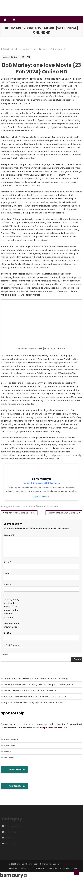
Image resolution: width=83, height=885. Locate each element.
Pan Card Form (14, 773)
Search (4, 658)
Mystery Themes (67, 867)
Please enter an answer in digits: (11, 629)
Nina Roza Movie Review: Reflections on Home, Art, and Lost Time (35, 700)
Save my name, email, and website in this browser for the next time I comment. (11, 612)
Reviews (8, 755)
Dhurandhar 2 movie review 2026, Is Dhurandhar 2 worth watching (36, 682)
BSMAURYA (8, 49)
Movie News (9, 749)
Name (7, 565)
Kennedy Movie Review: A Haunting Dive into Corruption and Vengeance (38, 688)
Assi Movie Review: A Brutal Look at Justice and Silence (30, 694)
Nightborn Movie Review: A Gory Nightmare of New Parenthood (34, 706)
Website (8, 588)
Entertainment (58, 49)
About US (13, 872)
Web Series (9, 761)
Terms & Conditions (68, 872)
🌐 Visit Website (41, 500)
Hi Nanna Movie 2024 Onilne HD (63, 516)
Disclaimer (52, 872)
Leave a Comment (27, 49)
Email (7, 577)
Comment (9, 538)
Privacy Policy (39, 872)
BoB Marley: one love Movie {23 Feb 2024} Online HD (34, 510)
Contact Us (25, 872)
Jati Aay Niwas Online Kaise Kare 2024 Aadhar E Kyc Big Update (21, 516)
